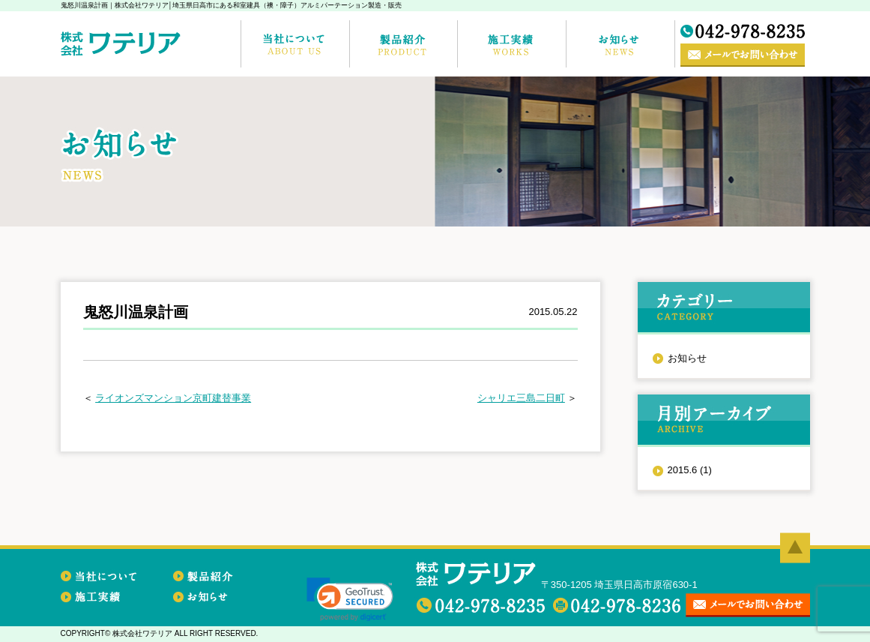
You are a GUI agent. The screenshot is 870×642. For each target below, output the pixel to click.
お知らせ (687, 358)
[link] (350, 599)
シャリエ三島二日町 (521, 398)
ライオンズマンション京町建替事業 (173, 398)
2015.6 (690, 470)
